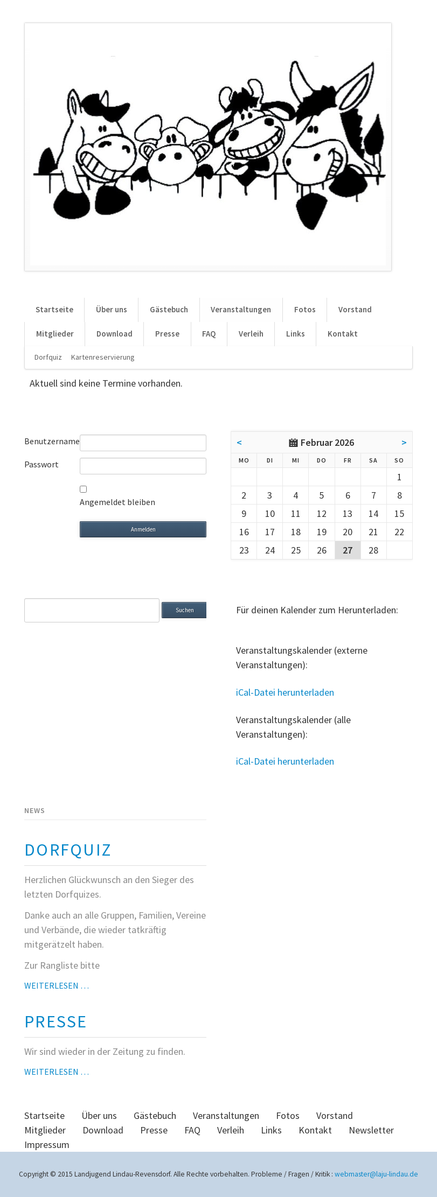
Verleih (251, 333)
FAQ (209, 333)
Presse (167, 333)
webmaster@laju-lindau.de (376, 1174)
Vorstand (355, 309)
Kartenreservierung (103, 357)
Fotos (305, 309)
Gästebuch (169, 309)
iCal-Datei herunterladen (285, 692)
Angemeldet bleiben (117, 501)
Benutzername (52, 441)
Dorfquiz (48, 357)
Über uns (111, 309)
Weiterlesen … (56, 985)
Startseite (54, 309)
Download (114, 333)
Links (295, 333)
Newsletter (371, 1130)
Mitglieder (55, 333)
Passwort (41, 464)
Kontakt (343, 333)
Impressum (47, 1144)
